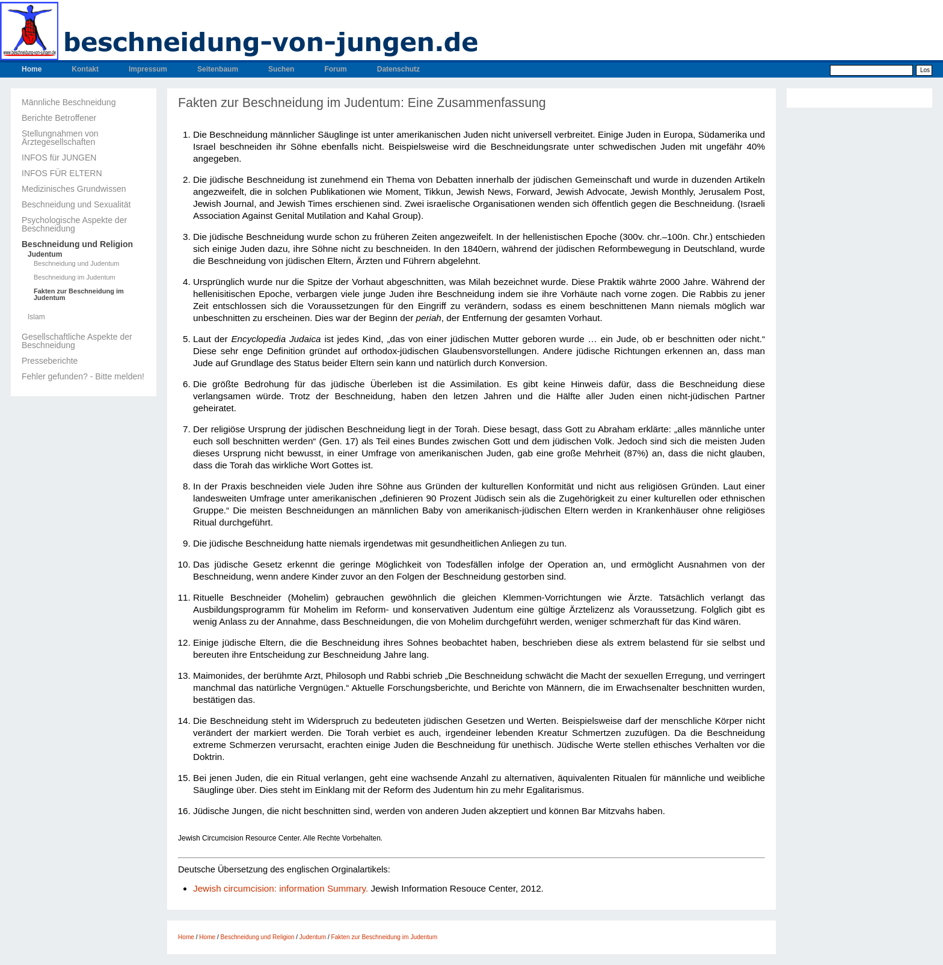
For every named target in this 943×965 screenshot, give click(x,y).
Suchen (281, 69)
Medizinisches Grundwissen (74, 189)
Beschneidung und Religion (77, 244)
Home (31, 69)
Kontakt (85, 69)
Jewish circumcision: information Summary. (280, 888)
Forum (335, 69)
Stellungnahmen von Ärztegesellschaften (60, 137)
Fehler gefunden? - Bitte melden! (83, 376)
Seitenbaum (217, 69)
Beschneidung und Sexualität (76, 204)
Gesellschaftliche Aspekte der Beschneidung (77, 340)
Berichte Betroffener (59, 118)
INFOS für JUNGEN (59, 157)
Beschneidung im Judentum (74, 277)
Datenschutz (398, 69)
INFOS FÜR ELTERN (62, 173)
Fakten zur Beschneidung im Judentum (79, 294)
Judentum (45, 254)
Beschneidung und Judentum (77, 263)
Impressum (148, 69)
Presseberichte (50, 361)
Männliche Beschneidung (68, 102)
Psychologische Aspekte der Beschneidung (74, 224)
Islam (36, 316)
